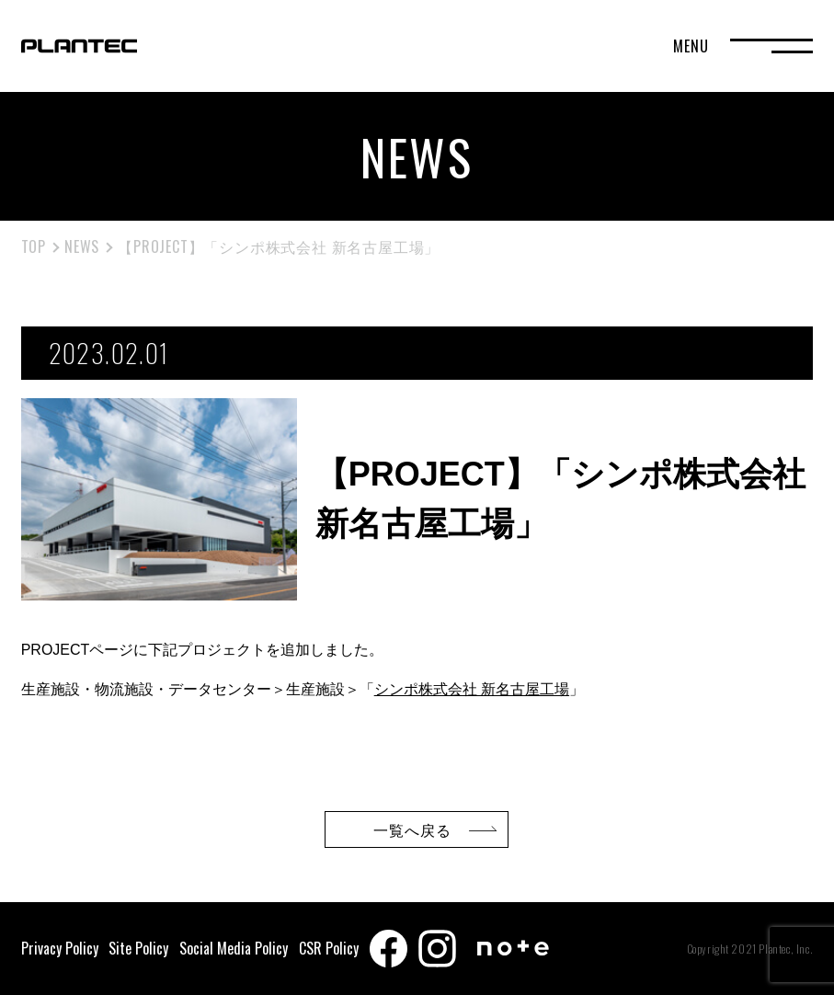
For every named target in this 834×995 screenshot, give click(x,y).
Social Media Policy (233, 948)
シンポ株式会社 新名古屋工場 (471, 689)
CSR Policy (329, 948)
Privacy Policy (59, 948)
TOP (33, 246)
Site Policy (138, 948)
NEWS (81, 246)
